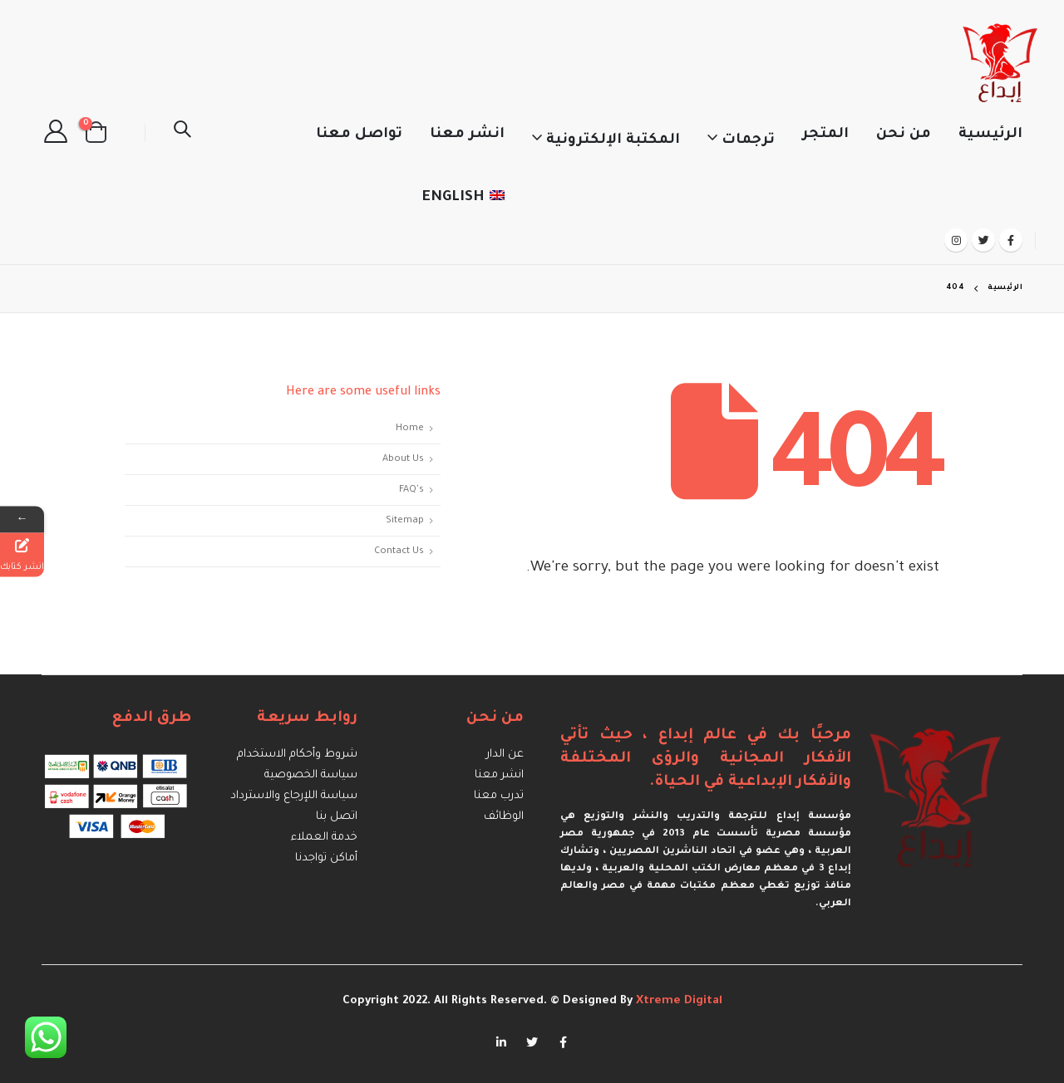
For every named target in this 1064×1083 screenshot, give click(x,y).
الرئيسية (990, 135)
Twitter (532, 1042)
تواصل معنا (359, 135)
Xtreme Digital (677, 1001)
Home (410, 429)
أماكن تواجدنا (326, 858)
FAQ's (411, 490)
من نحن (903, 135)
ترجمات (748, 141)
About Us (403, 459)
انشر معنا (467, 135)
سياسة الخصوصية (310, 775)
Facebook (562, 1042)
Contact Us (399, 551)
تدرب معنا (499, 796)
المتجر (825, 135)
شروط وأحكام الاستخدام (297, 754)
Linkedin (501, 1042)
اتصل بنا (336, 817)
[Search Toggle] (182, 132)
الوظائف (504, 817)
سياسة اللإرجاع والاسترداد (293, 796)
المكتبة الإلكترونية (613, 141)
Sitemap (405, 521)
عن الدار (505, 754)
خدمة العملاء (324, 837)
